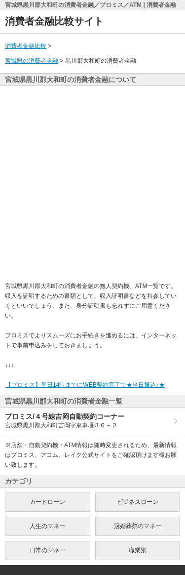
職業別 (138, 550)
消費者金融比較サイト (54, 21)
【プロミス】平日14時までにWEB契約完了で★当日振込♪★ (85, 384)
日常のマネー (47, 550)
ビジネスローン (137, 501)
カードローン (47, 501)
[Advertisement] (92, 183)
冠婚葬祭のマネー (137, 526)
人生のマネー (47, 526)
